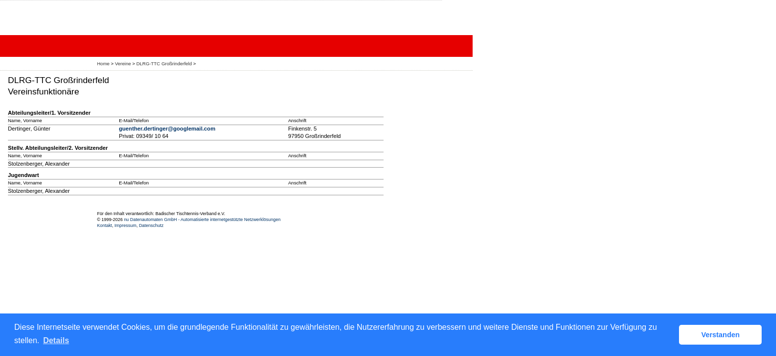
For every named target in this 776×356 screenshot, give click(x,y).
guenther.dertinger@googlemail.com (167, 129)
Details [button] (56, 340)
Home (103, 63)
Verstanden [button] (720, 335)
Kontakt (104, 225)
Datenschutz (151, 225)
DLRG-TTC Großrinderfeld (164, 63)
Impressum (125, 225)
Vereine (123, 63)
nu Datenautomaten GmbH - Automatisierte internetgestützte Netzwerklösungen (202, 219)
